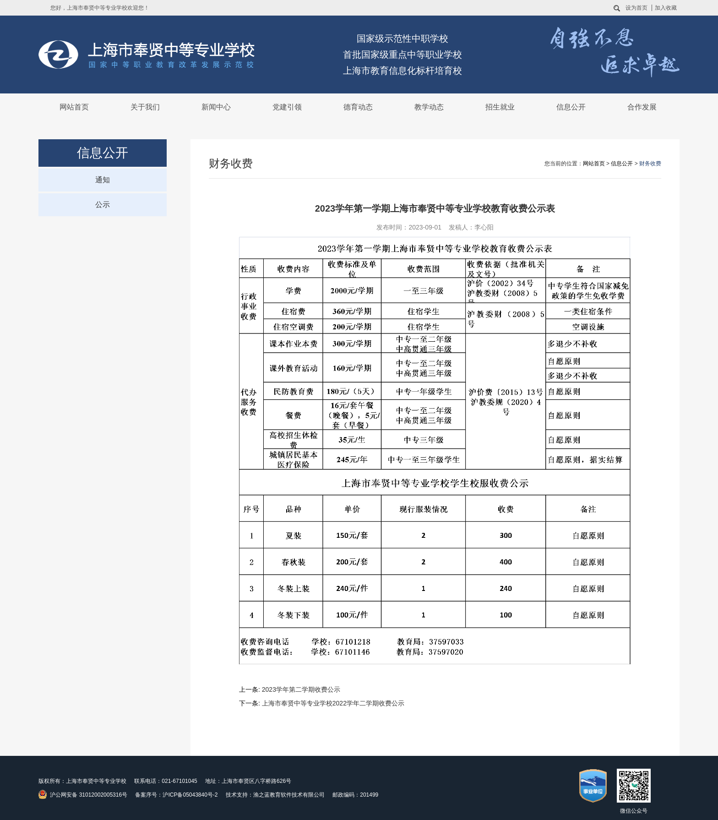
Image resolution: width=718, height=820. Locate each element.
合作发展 (642, 107)
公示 (102, 204)
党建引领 (287, 107)
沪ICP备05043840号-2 (190, 795)
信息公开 (571, 107)
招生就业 (500, 107)
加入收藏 (666, 8)
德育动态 (358, 107)
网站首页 (74, 107)
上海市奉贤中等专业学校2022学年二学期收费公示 (333, 703)
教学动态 (429, 107)
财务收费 (650, 163)
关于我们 (145, 107)
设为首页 (636, 8)
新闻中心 (216, 107)
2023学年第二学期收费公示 (301, 689)
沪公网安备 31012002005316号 (82, 794)
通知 (102, 180)
